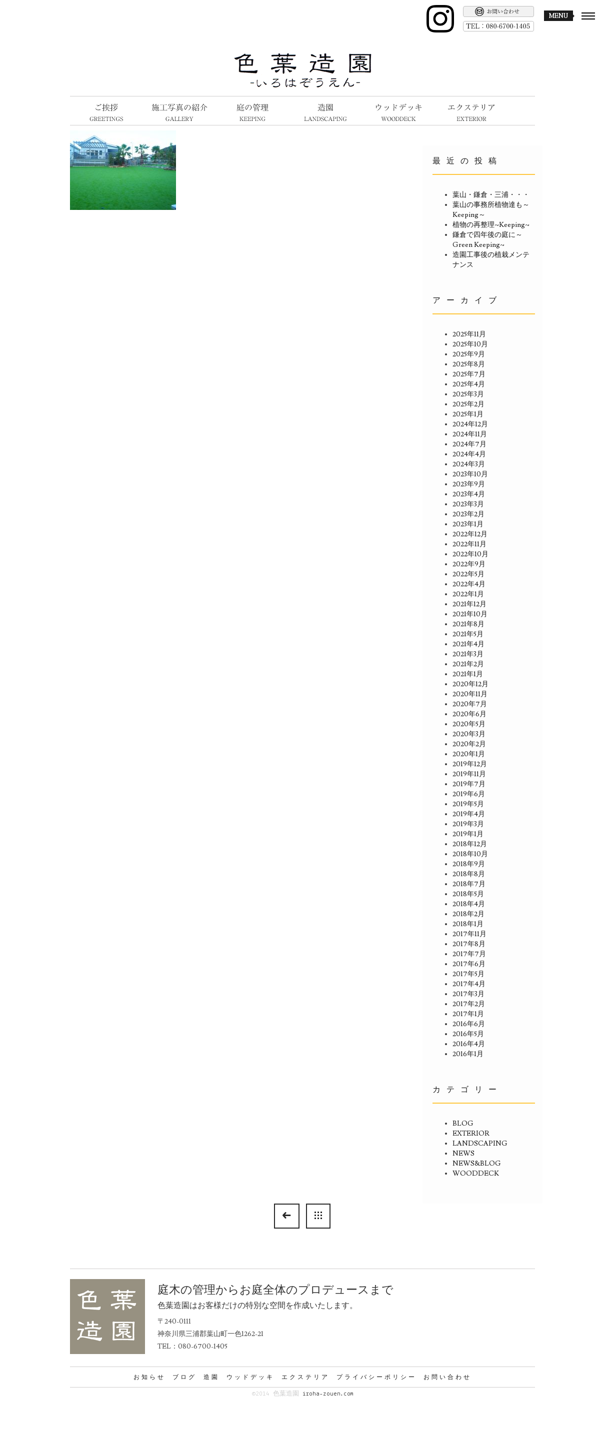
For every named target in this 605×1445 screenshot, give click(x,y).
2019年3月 (468, 824)
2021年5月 (468, 634)
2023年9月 (468, 484)
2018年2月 (468, 914)
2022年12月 (470, 534)
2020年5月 (469, 724)
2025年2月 (468, 404)
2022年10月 (470, 554)
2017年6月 (469, 964)
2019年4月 (468, 814)
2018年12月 (469, 844)
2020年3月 (469, 734)
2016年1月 (468, 1054)
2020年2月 (469, 744)
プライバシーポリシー (376, 1377)
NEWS (463, 1153)
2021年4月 (468, 644)
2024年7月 (469, 444)
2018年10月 (470, 854)
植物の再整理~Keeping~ (491, 224)
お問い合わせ (448, 1377)
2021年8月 (468, 624)
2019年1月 (468, 834)
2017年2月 (468, 1004)
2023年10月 (470, 474)
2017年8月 (469, 944)
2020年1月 (468, 754)
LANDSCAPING (480, 1143)
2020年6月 (469, 714)
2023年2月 (468, 514)
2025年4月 (468, 384)
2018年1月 (468, 924)
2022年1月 (468, 594)
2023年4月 (468, 494)
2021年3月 (468, 654)
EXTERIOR (471, 1133)
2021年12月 (469, 604)
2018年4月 (468, 904)
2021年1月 (467, 674)
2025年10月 (470, 344)
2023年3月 (468, 504)
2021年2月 (468, 664)
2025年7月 (469, 374)
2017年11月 (469, 934)
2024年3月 (468, 464)
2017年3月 (468, 994)
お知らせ (150, 1377)
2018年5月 (468, 894)
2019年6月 (468, 794)
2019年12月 (469, 764)
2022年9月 (469, 564)
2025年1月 (468, 414)
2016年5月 (468, 1034)
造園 (212, 1377)
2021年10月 (470, 614)
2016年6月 (468, 1024)
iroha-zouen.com (327, 1394)
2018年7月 (469, 884)
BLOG (463, 1123)
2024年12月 (470, 424)
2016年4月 (468, 1044)
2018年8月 (468, 874)
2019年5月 (468, 804)
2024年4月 (469, 454)
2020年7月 (469, 704)
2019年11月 (469, 774)
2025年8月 (468, 364)
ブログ (184, 1377)
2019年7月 (469, 784)
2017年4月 (469, 984)
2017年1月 (468, 1014)
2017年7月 (469, 954)
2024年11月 (469, 434)
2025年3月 (468, 394)
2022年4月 (469, 584)
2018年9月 (468, 864)
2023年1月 (468, 524)
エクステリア (306, 1377)
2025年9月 (468, 354)
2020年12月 (470, 684)
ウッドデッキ (250, 1377)
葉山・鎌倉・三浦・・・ (491, 194)
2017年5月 (468, 974)
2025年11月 (469, 334)
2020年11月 (470, 694)
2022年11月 (469, 544)
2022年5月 (468, 574)
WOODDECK (475, 1173)
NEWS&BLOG (476, 1163)
